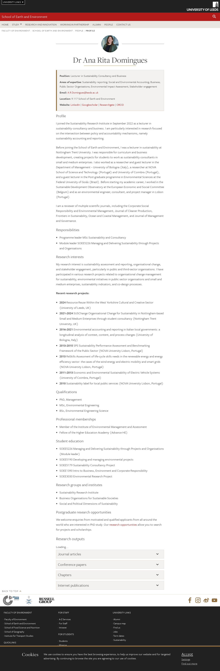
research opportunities (123, 524)
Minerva (63, 645)
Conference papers (72, 564)
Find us (116, 627)
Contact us (123, 24)
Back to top (10, 591)
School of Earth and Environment (24, 16)
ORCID (120, 105)
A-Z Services (65, 619)
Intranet (63, 627)
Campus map (119, 623)
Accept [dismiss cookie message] (187, 654)
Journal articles (69, 554)
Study (15, 24)
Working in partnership (74, 24)
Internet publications (73, 585)
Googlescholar (90, 105)
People (108, 24)
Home (5, 24)
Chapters (65, 574)
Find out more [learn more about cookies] (189, 663)
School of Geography (14, 631)
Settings (186, 659)
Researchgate (107, 105)
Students (63, 641)
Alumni (96, 24)
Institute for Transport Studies (18, 635)
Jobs (115, 631)
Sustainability (119, 640)
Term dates (118, 635)
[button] (214, 16)
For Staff (63, 623)
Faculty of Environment (16, 30)
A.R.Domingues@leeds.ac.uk (83, 92)
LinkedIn (75, 105)
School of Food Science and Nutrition (22, 627)
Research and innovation (41, 24)
